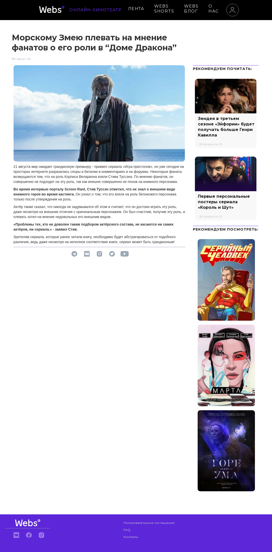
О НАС (213, 9)
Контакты (131, 537)
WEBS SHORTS (164, 9)
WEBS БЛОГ (191, 9)
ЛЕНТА (136, 8)
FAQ (127, 530)
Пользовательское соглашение (149, 523)
